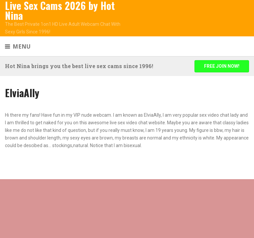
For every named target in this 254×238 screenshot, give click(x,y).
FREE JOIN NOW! (221, 66)
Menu (21, 46)
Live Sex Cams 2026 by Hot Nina (60, 10)
